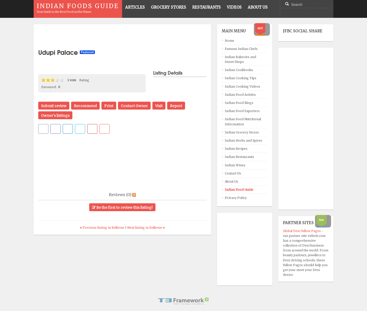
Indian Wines (235, 165)
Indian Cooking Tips (240, 78)
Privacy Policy (236, 198)
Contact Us (233, 173)
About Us (231, 181)
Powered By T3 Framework (183, 301)
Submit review (54, 105)
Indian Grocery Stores (242, 132)
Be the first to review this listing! (122, 207)
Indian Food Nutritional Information (243, 121)
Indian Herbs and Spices (243, 140)
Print (108, 105)
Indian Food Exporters (242, 111)
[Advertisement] (122, 36)
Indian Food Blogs (239, 103)
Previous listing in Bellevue (102, 227)
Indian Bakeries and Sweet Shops (240, 59)
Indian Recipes (236, 149)
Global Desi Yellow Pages (302, 231)
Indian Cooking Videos (242, 86)
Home (229, 41)
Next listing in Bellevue (146, 227)
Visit (159, 105)
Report (176, 105)
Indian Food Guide (239, 190)
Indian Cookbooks (239, 70)
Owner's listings (55, 115)
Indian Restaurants (239, 157)
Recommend (85, 105)
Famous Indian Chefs (241, 49)
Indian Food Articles (240, 95)
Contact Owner (134, 105)
